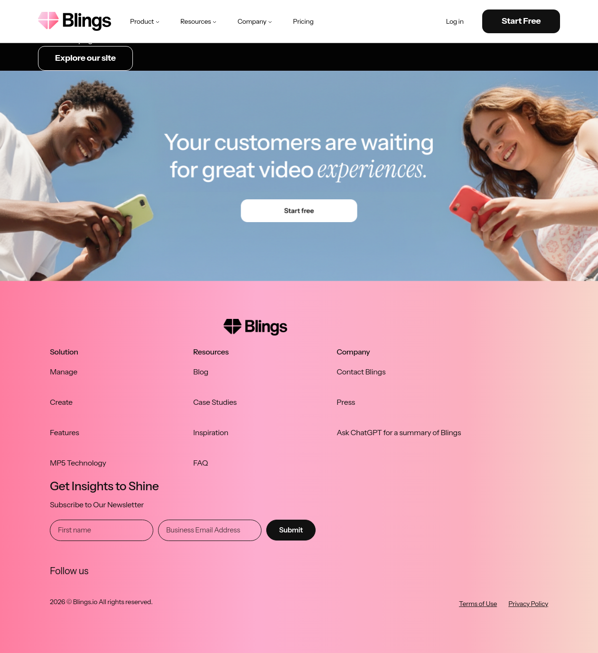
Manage (63, 371)
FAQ (200, 462)
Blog (200, 371)
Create (61, 402)
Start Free (521, 21)
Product (145, 21)
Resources (199, 21)
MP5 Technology (78, 462)
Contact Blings (360, 371)
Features (64, 432)
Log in (455, 21)
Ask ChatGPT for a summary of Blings (398, 432)
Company (255, 21)
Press (345, 402)
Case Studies (215, 402)
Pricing (303, 21)
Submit (291, 529)
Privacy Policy (528, 603)
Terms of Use (478, 603)
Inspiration (210, 432)
